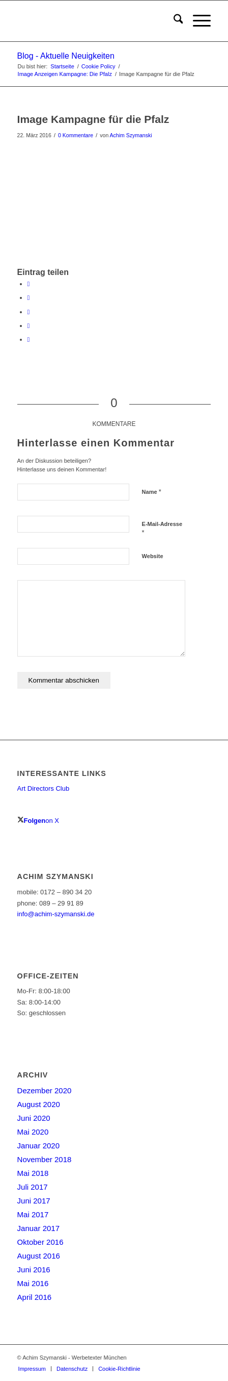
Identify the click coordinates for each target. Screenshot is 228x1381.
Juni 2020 (33, 1118)
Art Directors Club (43, 788)
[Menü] (197, 21)
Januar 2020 (38, 1145)
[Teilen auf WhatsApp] (28, 312)
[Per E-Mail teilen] (28, 339)
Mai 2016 (33, 1283)
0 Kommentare (75, 135)
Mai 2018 (33, 1173)
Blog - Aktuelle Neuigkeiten (66, 56)
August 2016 (38, 1255)
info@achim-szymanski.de (56, 914)
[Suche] (173, 21)
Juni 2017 (33, 1200)
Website (152, 556)
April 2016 (34, 1297)
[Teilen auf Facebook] (28, 284)
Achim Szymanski (131, 135)
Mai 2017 (33, 1214)
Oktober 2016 (40, 1242)
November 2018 (44, 1159)
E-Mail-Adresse (162, 528)
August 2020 (38, 1104)
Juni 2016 (33, 1269)
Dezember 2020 (44, 1090)
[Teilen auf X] (28, 298)
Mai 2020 (33, 1131)
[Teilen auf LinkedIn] (28, 326)
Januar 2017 (38, 1228)
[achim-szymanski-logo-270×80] (95, 21)
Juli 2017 (32, 1187)
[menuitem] (173, 21)
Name (151, 491)
